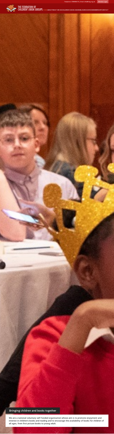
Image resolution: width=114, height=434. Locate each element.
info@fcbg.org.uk (89, 1)
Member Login (102, 1)
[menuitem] (102, 1)
